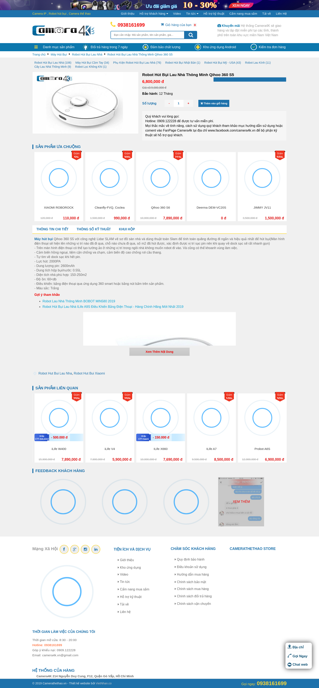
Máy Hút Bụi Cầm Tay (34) (92, 62)
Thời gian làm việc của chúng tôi (63, 632)
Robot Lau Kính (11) (258, 62)
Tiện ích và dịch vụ (132, 549)
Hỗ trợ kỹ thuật (213, 13)
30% (171, 157)
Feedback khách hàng (60, 471)
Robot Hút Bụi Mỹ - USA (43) (222, 62)
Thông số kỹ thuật (93, 229)
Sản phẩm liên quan (56, 388)
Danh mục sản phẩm (58, 47)
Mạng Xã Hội (45, 548)
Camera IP (39, 13)
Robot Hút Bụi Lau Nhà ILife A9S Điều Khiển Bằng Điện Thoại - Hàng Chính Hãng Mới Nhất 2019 (113, 306)
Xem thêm (241, 501)
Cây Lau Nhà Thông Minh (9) (52, 66)
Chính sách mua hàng (192, 589)
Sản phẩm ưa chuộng (58, 147)
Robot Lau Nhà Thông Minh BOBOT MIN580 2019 (79, 301)
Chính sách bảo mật (190, 582)
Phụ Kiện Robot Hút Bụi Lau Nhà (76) (137, 62)
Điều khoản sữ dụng (190, 567)
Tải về (266, 13)
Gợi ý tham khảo (47, 294)
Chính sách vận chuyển (193, 603)
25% (126, 398)
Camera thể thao (80, 13)
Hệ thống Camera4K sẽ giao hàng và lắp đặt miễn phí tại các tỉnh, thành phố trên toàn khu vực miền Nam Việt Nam (249, 30)
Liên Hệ (281, 13)
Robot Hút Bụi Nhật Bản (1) (182, 62)
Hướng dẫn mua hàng (192, 574)
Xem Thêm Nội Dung (159, 351)
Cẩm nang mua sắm (243, 13)
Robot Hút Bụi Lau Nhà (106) (52, 62)
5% (120, 157)
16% (76, 398)
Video (177, 13)
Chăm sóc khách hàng (193, 549)
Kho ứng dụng (129, 567)
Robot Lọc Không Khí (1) (90, 66)
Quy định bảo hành (189, 559)
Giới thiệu (127, 13)
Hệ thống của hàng (53, 670)
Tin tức (124, 581)
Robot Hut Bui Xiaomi (89, 373)
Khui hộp (127, 229)
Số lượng (149, 103)
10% (279, 398)
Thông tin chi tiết (52, 229)
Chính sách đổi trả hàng (193, 596)
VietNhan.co (104, 683)
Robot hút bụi (58, 13)
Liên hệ (124, 612)
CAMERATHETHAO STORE (253, 549)
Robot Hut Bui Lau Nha (55, 373)
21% (221, 157)
